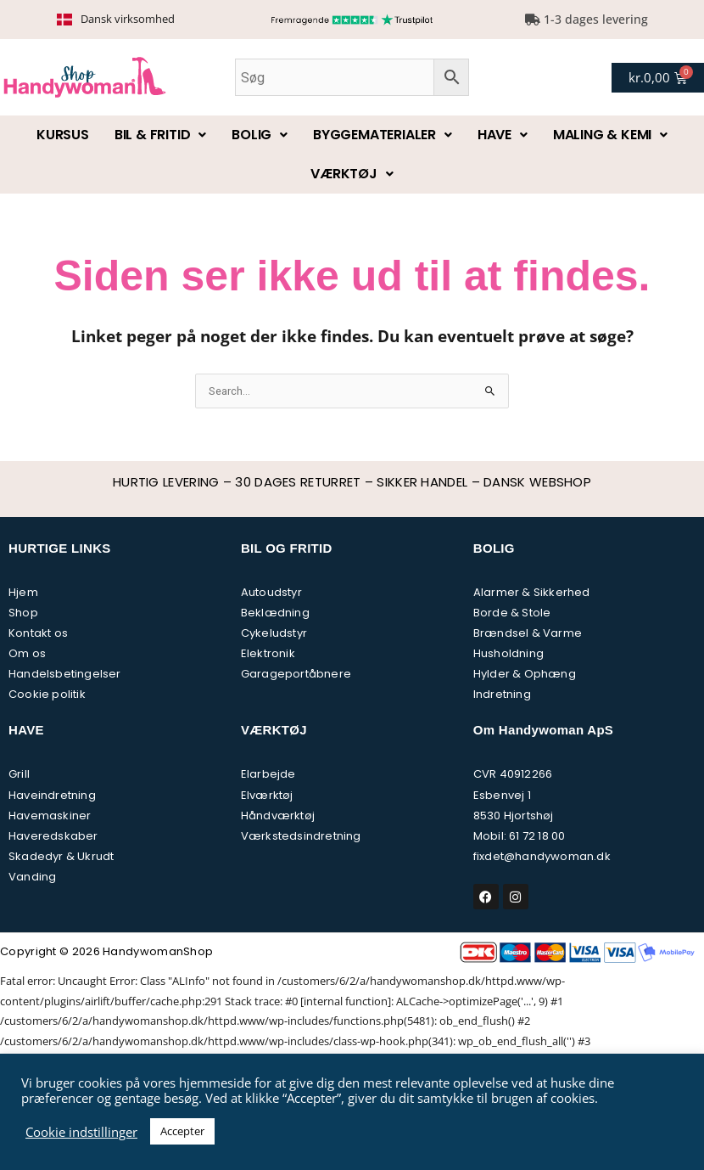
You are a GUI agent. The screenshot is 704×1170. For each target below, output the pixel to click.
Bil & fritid (160, 134)
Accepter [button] (182, 1131)
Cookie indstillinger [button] (81, 1131)
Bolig (260, 134)
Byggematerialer (382, 134)
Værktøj (351, 173)
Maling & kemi (610, 134)
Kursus (62, 134)
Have (503, 134)
